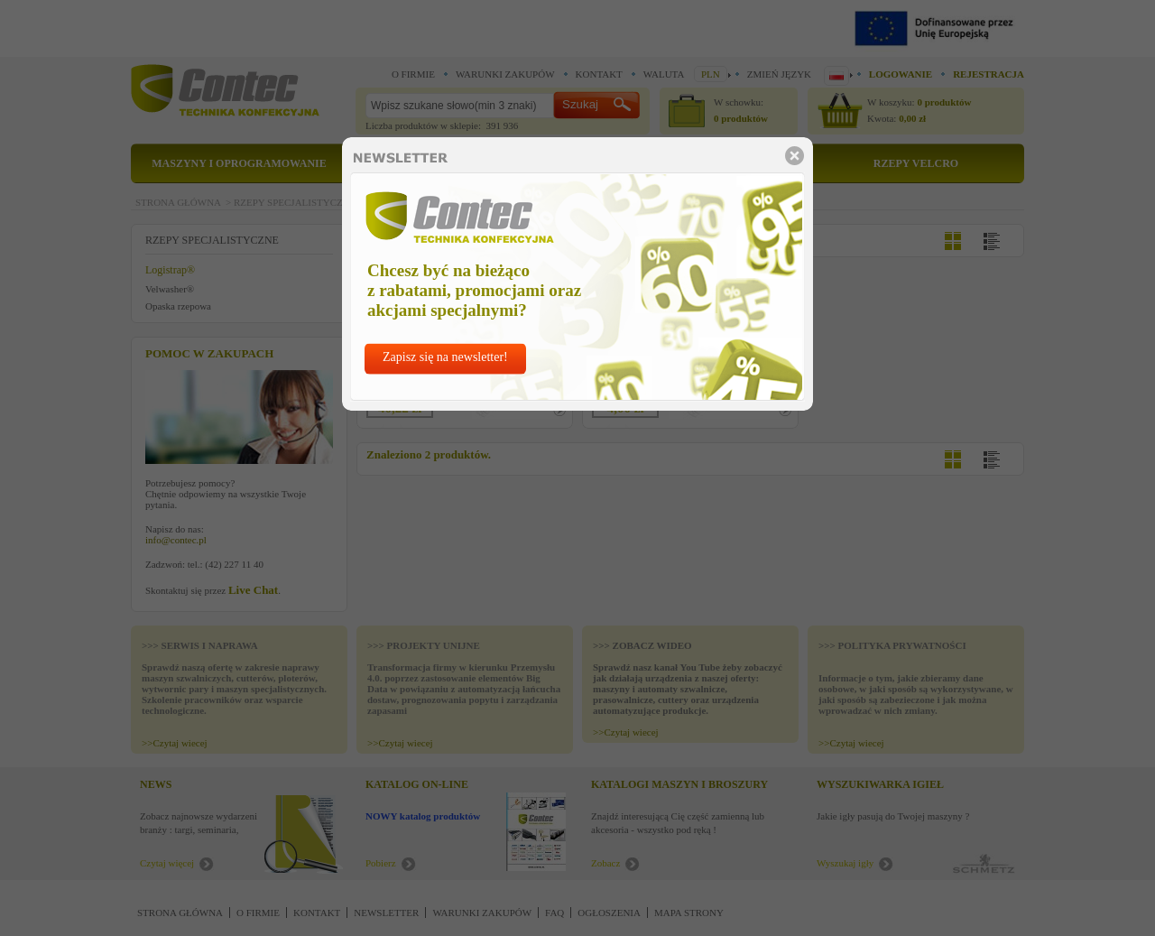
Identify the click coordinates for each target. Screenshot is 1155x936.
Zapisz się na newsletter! (445, 357)
